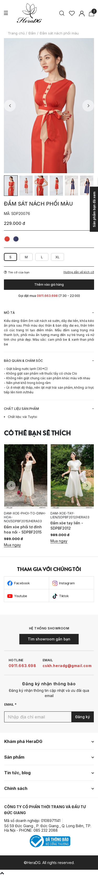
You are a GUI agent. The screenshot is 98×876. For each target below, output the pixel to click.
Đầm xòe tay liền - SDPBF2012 (66, 525)
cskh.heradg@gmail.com (67, 665)
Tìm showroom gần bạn (49, 639)
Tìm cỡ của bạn (17, 272)
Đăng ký (82, 717)
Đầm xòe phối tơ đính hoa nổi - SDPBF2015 (23, 529)
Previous (10, 106)
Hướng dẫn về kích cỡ (79, 272)
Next (88, 106)
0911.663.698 (22, 665)
